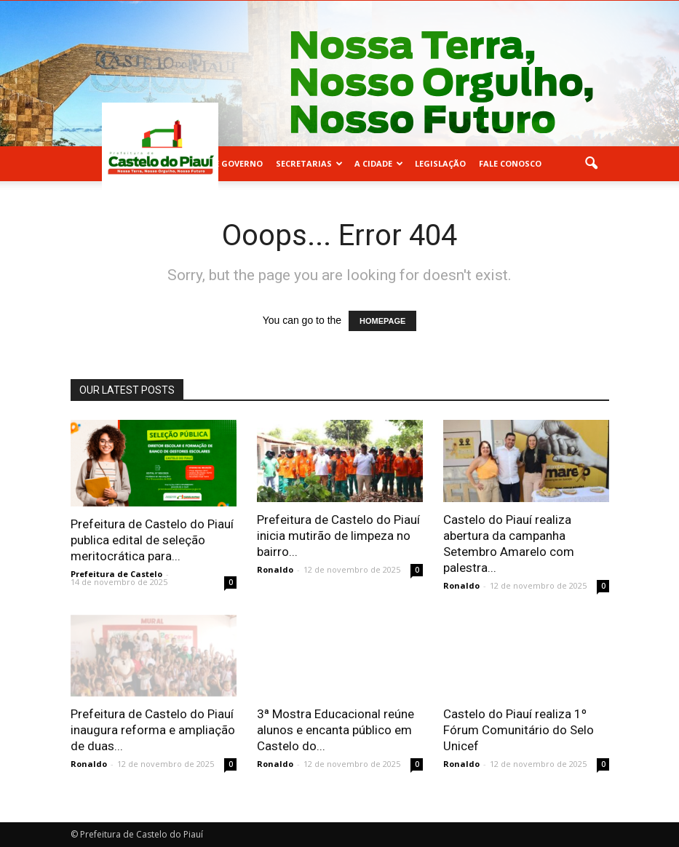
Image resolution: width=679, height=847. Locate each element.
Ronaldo (275, 569)
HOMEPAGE (382, 321)
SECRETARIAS (309, 163)
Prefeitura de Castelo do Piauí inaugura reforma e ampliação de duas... (153, 730)
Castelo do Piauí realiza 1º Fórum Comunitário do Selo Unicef (518, 730)
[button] (591, 163)
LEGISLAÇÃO (440, 163)
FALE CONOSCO (510, 163)
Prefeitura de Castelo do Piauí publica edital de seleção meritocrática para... (152, 540)
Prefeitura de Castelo (116, 573)
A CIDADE (378, 163)
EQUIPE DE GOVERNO (220, 163)
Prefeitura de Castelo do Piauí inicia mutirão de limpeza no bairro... (338, 535)
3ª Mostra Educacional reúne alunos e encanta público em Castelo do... (335, 730)
